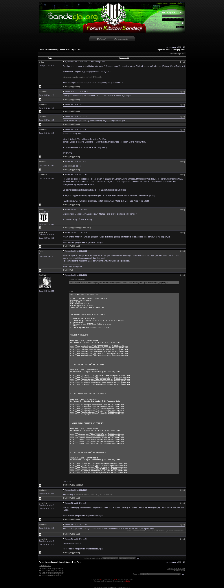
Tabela (70, 166)
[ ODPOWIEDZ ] (45, 566)
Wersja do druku (179, 570)
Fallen (41, 251)
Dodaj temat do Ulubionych (176, 568)
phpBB (101, 579)
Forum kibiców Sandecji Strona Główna (54, 50)
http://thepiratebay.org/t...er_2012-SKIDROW (94, 494)
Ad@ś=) (42, 275)
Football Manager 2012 (177, 54)
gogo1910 (43, 233)
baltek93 (42, 116)
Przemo (115, 579)
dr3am (41, 62)
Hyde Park (76, 50)
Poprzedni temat (163, 50)
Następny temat (179, 50)
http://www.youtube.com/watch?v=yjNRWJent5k (82, 77)
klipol (41, 210)
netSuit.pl (127, 581)
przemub (42, 92)
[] (182, 62)
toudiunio (43, 105)
